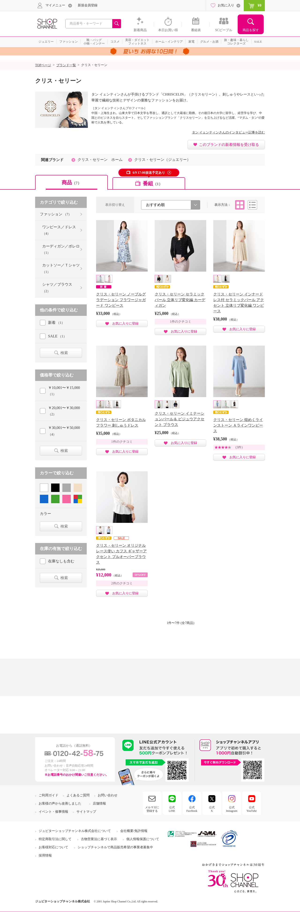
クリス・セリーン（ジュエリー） (162, 160)
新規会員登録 (88, 5)
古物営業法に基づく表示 (99, 839)
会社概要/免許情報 (133, 831)
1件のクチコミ (180, 321)
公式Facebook (191, 809)
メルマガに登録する (152, 809)
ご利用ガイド (48, 795)
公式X (212, 809)
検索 (64, 353)
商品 (71, 182)
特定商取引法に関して (55, 839)
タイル (239, 205)
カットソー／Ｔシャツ (61, 268)
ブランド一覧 (66, 65)
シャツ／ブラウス (57, 287)
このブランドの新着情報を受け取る (229, 145)
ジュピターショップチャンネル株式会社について (75, 831)
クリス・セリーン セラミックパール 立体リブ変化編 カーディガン (180, 299)
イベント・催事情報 (53, 811)
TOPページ (43, 65)
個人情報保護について (142, 839)
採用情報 (45, 855)
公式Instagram (231, 809)
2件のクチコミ (122, 583)
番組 (152, 183)
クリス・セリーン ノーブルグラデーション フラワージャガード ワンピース (121, 299)
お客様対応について (53, 847)
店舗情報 (99, 803)
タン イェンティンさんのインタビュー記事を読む (228, 132)
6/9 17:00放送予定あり (149, 172)
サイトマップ (86, 811)
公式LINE (172, 809)
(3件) (239, 447)
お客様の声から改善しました (60, 803)
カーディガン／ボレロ (61, 249)
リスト (252, 205)
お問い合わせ (107, 795)
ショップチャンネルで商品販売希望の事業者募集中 (115, 847)
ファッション (55, 214)
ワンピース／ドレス (59, 230)
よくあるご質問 (78, 795)
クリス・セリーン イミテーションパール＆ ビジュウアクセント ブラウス (179, 419)
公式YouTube (252, 809)
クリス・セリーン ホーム (100, 160)
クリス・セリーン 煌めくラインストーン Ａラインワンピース (238, 425)
